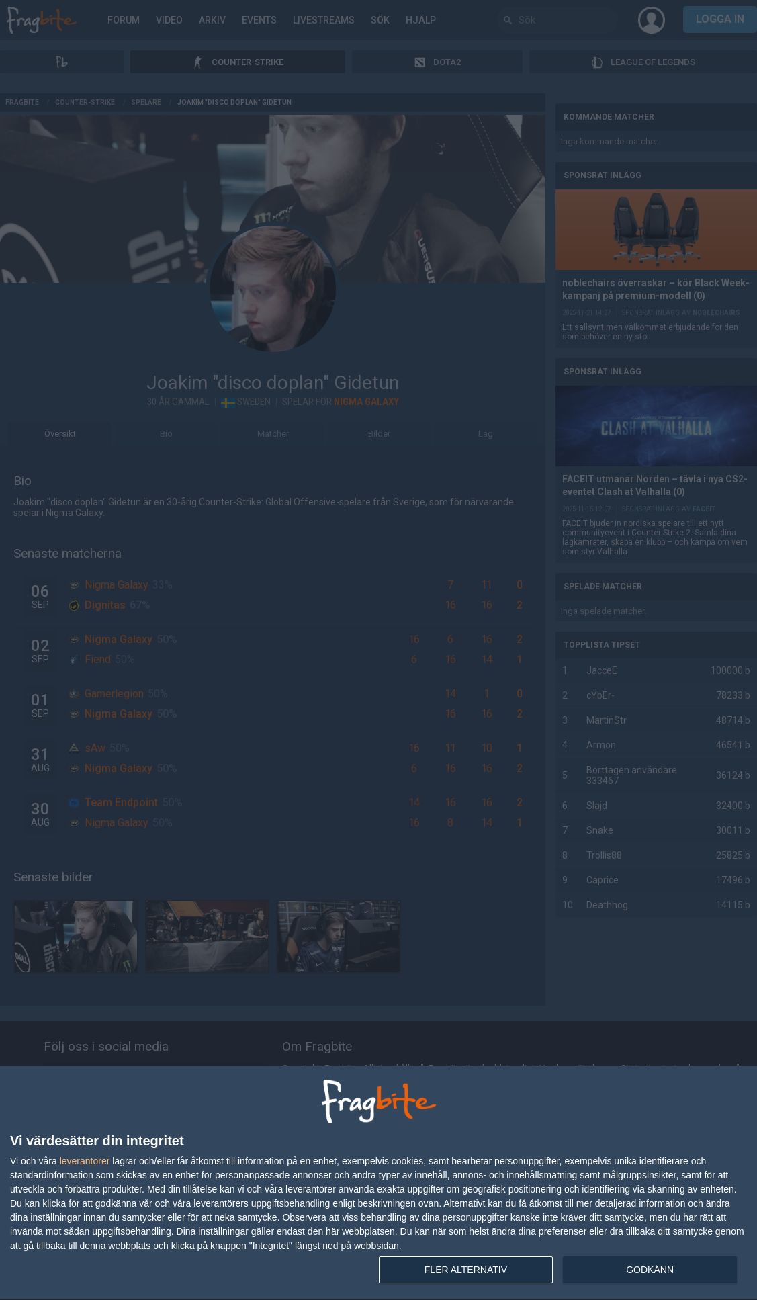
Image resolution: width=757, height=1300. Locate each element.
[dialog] (378, 1183)
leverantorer (85, 1161)
